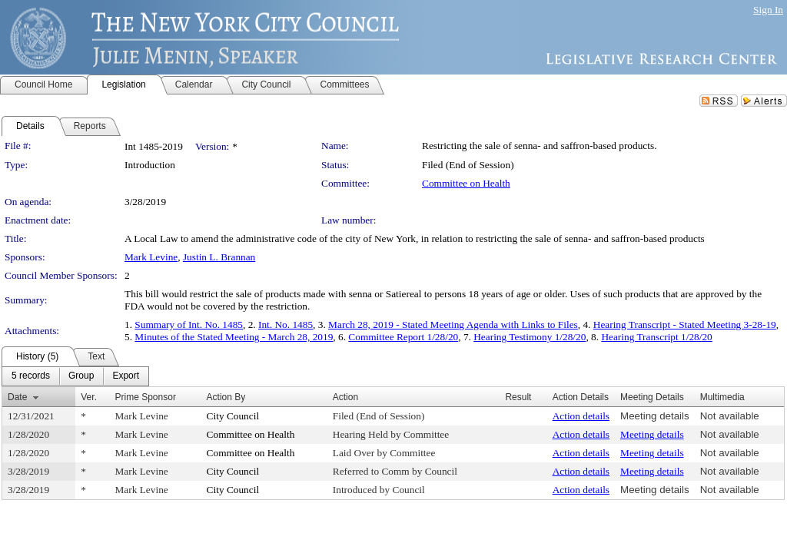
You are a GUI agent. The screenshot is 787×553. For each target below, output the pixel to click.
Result (518, 397)
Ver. (89, 397)
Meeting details (654, 416)
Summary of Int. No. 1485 (188, 324)
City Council (233, 416)
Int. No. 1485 (285, 324)
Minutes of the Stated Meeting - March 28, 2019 (233, 337)
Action (345, 397)
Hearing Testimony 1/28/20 (529, 337)
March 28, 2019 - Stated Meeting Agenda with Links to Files (453, 324)
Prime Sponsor (145, 397)
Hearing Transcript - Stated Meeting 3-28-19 (684, 324)
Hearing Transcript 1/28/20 (656, 337)
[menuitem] (30, 376)
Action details (581, 416)
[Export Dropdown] (125, 376)
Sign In (768, 9)
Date (17, 397)
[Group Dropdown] (81, 376)
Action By (226, 397)
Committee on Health (466, 183)
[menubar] (75, 376)
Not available (729, 416)
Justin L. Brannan (219, 257)
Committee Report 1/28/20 (403, 337)
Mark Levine (151, 257)
